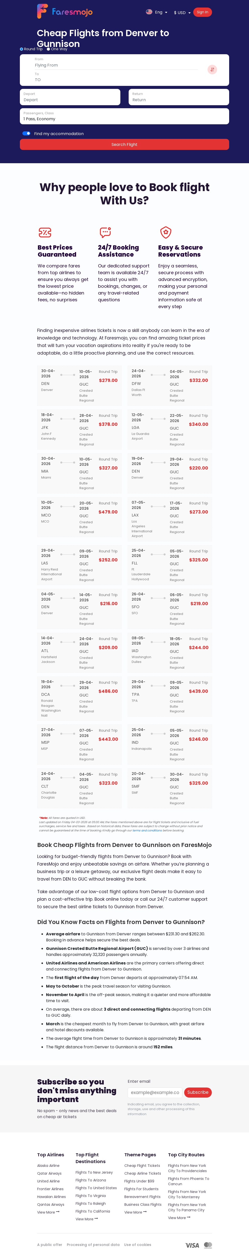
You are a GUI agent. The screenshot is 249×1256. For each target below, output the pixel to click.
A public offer (49, 1244)
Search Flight (124, 144)
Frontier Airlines (50, 1188)
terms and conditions (147, 830)
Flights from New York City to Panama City (187, 1207)
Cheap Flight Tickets (142, 1165)
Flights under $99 (139, 1181)
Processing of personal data (93, 1244)
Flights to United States (96, 1187)
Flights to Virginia (91, 1195)
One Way (59, 48)
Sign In (202, 12)
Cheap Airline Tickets (142, 1173)
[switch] (26, 133)
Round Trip (33, 48)
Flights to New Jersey (94, 1172)
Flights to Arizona (91, 1180)
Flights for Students (141, 1188)
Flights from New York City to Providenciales (187, 1168)
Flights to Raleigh (91, 1203)
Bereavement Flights (142, 1196)
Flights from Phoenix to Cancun (188, 1181)
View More (48, 1212)
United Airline (48, 1181)
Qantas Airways (50, 1204)
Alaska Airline (48, 1165)
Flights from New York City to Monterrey (187, 1194)
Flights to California (93, 1211)
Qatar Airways (49, 1173)
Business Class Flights (143, 1204)
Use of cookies (137, 1244)
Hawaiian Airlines (51, 1196)
